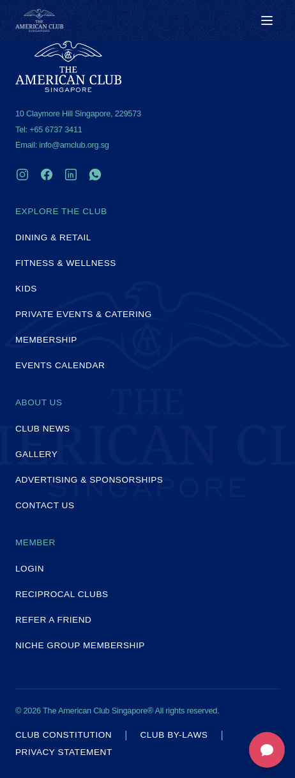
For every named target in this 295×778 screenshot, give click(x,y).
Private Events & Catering (83, 314)
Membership (46, 340)
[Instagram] (22, 174)
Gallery (36, 454)
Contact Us (45, 505)
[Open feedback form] (267, 750)
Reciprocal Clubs (62, 594)
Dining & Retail (53, 237)
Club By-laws (174, 735)
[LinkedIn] (71, 174)
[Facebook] (47, 174)
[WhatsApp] (95, 174)
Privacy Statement (63, 752)
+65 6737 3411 (55, 129)
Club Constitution (63, 735)
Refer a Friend (53, 620)
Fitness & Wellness (65, 263)
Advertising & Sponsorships (89, 480)
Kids (26, 288)
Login (29, 568)
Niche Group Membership (80, 645)
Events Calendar (60, 365)
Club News (42, 428)
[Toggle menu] (267, 20)
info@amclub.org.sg (74, 145)
